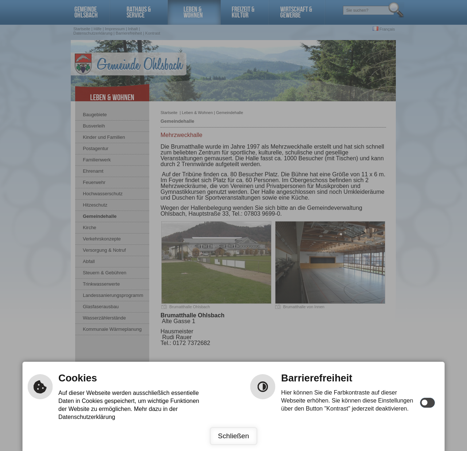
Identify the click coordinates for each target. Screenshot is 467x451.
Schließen (233, 436)
